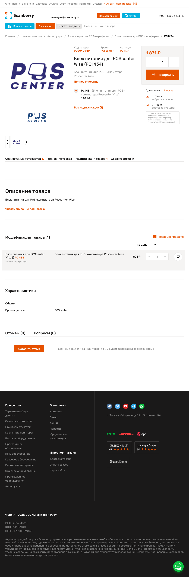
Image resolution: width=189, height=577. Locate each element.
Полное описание (86, 81)
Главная (10, 36)
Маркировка (126, 3)
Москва (168, 90)
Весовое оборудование (20, 438)
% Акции (109, 3)
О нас (53, 417)
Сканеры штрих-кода (18, 421)
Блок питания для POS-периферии (137, 36)
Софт (62, 3)
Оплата (53, 3)
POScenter (107, 50)
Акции (54, 423)
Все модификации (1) (88, 107)
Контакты (85, 3)
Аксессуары (54, 36)
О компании (12, 3)
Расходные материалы (19, 465)
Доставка (41, 3)
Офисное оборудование (20, 471)
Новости (72, 3)
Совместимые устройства (25, 158)
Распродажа (45, 26)
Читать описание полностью (25, 209)
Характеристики (122, 158)
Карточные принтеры (19, 432)
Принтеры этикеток (18, 427)
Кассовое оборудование (20, 459)
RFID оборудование (17, 453)
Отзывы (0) (15, 333)
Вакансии (28, 3)
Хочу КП (131, 16)
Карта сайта (57, 470)
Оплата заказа (59, 464)
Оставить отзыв (29, 349)
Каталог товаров (31, 36)
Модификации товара (91, 158)
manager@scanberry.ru (65, 17)
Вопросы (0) (45, 333)
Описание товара (60, 158)
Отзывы (97, 3)
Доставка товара (60, 458)
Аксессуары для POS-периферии (88, 36)
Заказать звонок (108, 16)
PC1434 (19, 257)
